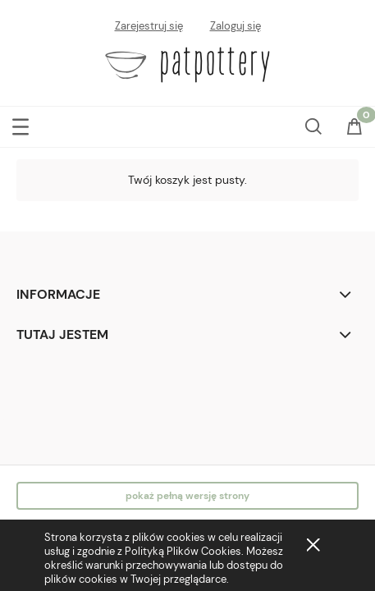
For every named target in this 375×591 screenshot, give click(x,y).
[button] (20, 123)
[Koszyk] (354, 128)
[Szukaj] (313, 123)
